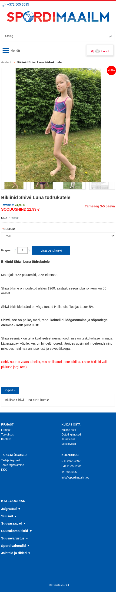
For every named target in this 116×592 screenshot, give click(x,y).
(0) (100, 51)
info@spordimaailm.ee (75, 477)
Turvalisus (7, 434)
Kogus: (6, 250)
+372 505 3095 (18, 4)
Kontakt (6, 439)
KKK (4, 469)
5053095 (71, 472)
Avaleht (6, 62)
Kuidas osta (68, 430)
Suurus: (8, 229)
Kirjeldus (10, 390)
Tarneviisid (68, 439)
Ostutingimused (71, 434)
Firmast (5, 430)
